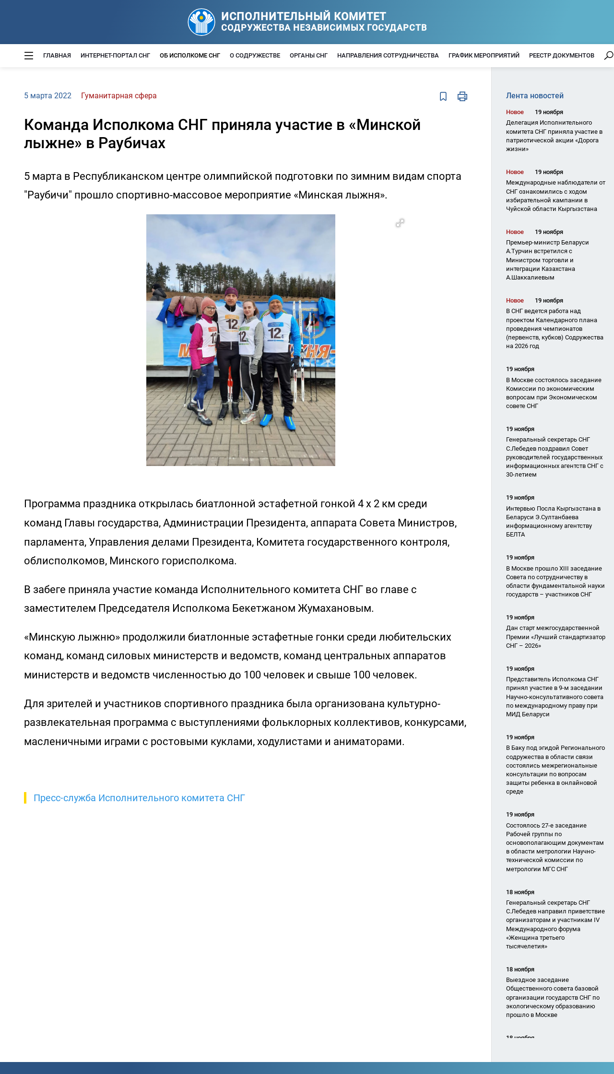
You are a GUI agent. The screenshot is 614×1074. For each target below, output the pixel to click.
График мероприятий (484, 55)
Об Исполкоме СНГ (190, 55)
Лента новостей (535, 95)
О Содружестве (255, 55)
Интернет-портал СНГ (115, 55)
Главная (57, 55)
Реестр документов (561, 55)
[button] (400, 223)
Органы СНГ (309, 55)
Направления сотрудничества (388, 55)
